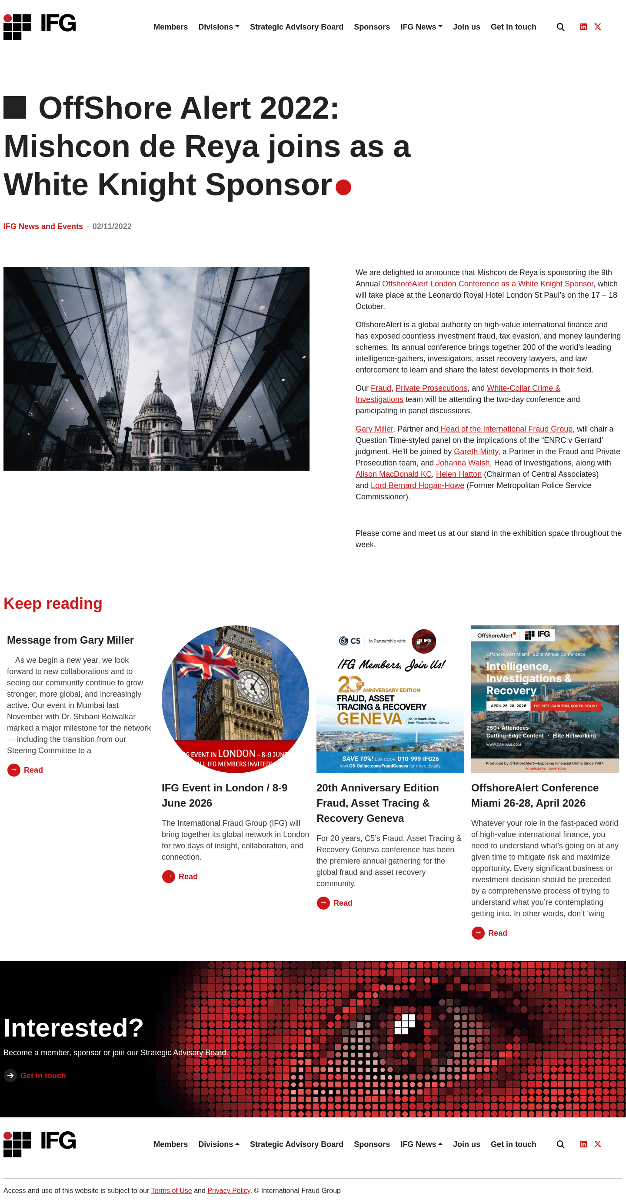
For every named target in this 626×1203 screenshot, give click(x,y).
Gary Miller (374, 429)
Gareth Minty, (477, 451)
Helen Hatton (459, 474)
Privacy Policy (228, 1190)
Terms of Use (171, 1190)
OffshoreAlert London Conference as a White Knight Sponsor (487, 283)
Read (33, 770)
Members (170, 27)
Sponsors (372, 27)
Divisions (215, 27)
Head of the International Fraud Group (505, 429)
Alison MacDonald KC (394, 474)
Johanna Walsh (462, 463)
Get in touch (513, 27)
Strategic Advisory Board (296, 27)
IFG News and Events (43, 226)
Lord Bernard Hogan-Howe (417, 485)
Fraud (381, 388)
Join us (466, 27)
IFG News (418, 27)
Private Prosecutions (431, 388)
